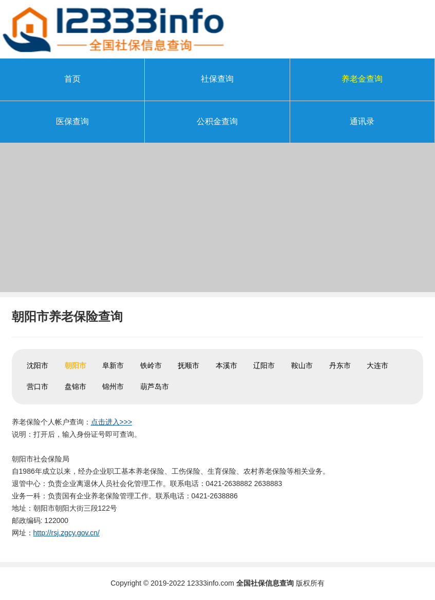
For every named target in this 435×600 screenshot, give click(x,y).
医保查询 (72, 121)
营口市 (37, 386)
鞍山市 (302, 365)
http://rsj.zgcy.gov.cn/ (66, 533)
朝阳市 (75, 365)
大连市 (377, 365)
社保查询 (217, 78)
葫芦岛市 (154, 386)
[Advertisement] (217, 220)
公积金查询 (217, 121)
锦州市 (113, 386)
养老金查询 (362, 78)
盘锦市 (75, 386)
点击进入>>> (112, 422)
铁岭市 (151, 365)
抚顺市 (188, 365)
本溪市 (226, 365)
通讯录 (362, 121)
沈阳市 (37, 365)
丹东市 (340, 365)
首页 (72, 78)
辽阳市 (264, 365)
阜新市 (113, 365)
